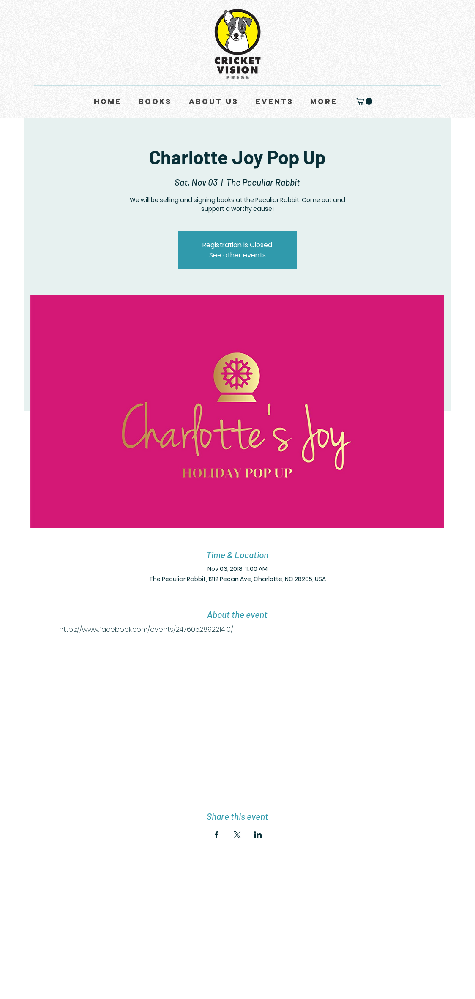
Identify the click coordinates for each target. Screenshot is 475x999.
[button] (364, 101)
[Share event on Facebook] (217, 834)
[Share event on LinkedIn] (258, 834)
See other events (237, 255)
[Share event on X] (237, 834)
